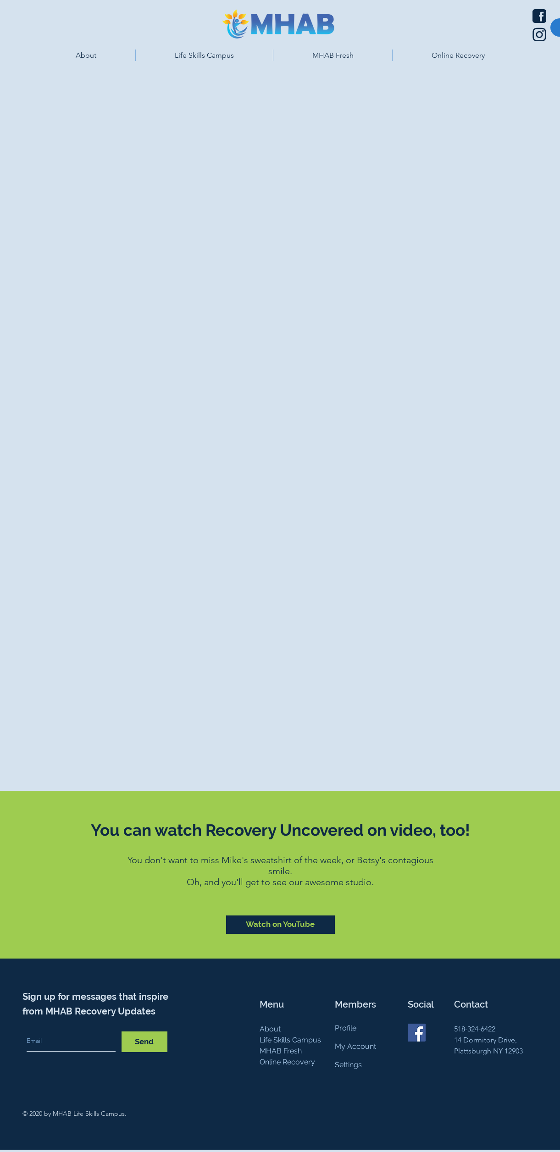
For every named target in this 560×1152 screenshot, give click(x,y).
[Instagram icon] (539, 34)
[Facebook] (417, 1033)
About (270, 1029)
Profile (345, 1028)
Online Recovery (287, 1062)
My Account (355, 1046)
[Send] (144, 1041)
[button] (86, 55)
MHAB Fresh (281, 1051)
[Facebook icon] (539, 16)
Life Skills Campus (290, 1040)
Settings (348, 1064)
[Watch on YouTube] (280, 924)
